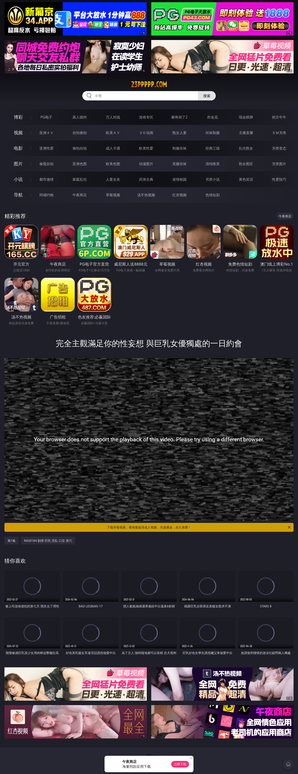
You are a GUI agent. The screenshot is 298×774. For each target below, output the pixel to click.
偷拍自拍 (79, 148)
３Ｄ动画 (146, 132)
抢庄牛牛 (279, 117)
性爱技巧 (279, 179)
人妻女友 (113, 179)
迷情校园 (179, 179)
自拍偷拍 (79, 132)
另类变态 (279, 148)
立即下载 (180, 764)
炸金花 (212, 117)
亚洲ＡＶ (46, 132)
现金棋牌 (246, 117)
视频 (18, 133)
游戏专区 (146, 117)
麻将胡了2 (179, 117)
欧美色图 (113, 163)
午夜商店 (79, 194)
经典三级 (212, 148)
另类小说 (212, 179)
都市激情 (46, 179)
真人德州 (79, 117)
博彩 (18, 117)
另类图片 (279, 163)
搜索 (206, 95)
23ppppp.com (149, 84)
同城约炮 (46, 194)
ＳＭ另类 (279, 132)
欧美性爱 (146, 148)
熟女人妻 (179, 132)
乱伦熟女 (246, 148)
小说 (18, 179)
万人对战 (113, 117)
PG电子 (46, 117)
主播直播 (246, 132)
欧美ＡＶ (113, 132)
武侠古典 (146, 179)
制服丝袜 (179, 148)
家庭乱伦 (79, 179)
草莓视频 (113, 194)
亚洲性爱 (46, 148)
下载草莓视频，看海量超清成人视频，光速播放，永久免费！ (199, 527)
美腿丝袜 (179, 163)
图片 (18, 164)
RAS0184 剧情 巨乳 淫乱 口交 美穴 (48, 540)
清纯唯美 (212, 163)
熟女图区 (246, 163)
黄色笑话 (246, 179)
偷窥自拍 (46, 163)
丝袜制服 (212, 132)
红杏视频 (179, 194)
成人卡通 (113, 148)
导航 (18, 195)
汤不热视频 (146, 194)
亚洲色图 (79, 163)
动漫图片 (146, 163)
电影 (18, 148)
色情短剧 (212, 194)
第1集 (12, 540)
